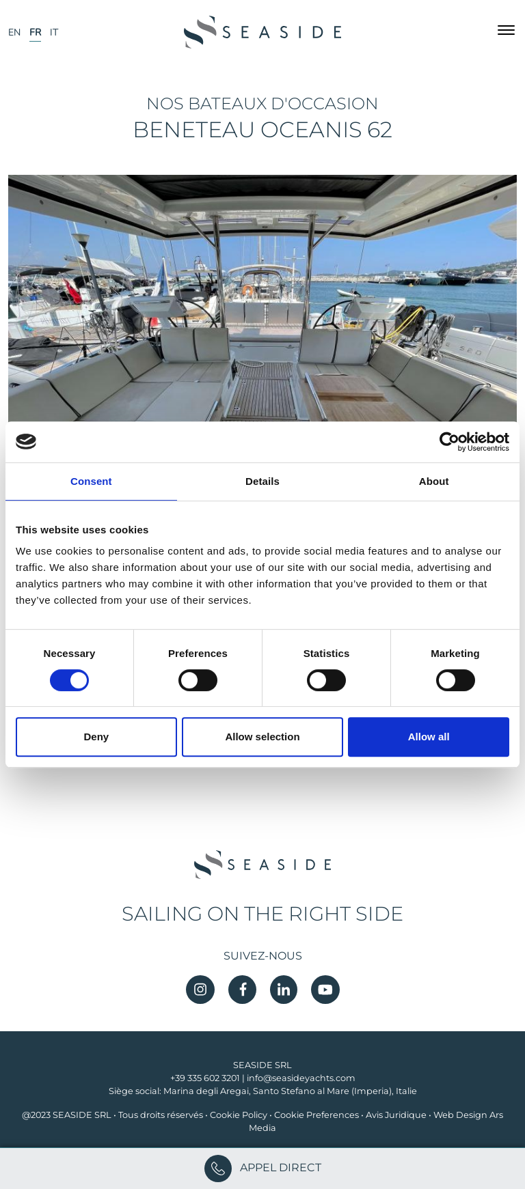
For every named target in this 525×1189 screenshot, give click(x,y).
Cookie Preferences (316, 1115)
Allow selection (262, 736)
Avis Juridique (396, 1115)
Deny (96, 736)
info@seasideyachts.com (301, 1078)
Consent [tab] (91, 481)
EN (14, 32)
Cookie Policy (238, 1115)
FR (35, 32)
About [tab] (434, 481)
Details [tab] (262, 481)
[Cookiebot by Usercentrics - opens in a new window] (449, 442)
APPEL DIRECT (262, 1167)
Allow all (429, 736)
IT (54, 32)
